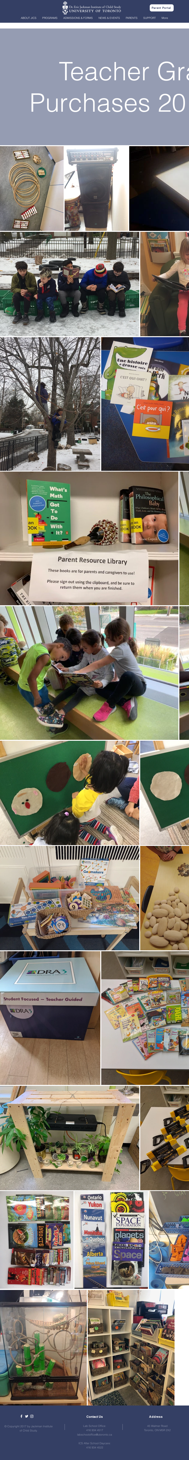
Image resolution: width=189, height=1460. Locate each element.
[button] (28, 18)
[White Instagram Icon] (32, 1416)
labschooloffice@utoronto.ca (94, 1434)
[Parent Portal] (162, 8)
